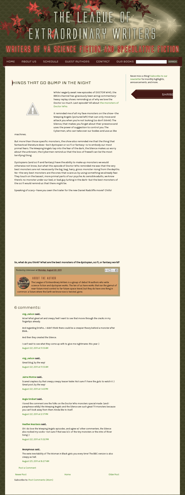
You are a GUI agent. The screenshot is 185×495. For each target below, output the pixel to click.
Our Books (125, 61)
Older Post (114, 474)
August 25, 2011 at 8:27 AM (35, 461)
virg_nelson (28, 314)
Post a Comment (27, 467)
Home (10, 61)
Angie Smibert (29, 399)
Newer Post (20, 474)
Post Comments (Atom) (41, 480)
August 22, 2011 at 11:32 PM (35, 439)
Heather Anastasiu (31, 424)
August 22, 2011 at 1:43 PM (35, 389)
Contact (103, 61)
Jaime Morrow (29, 377)
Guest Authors (77, 61)
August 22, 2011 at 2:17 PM (35, 414)
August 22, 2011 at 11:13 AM (35, 348)
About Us (29, 61)
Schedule (50, 61)
